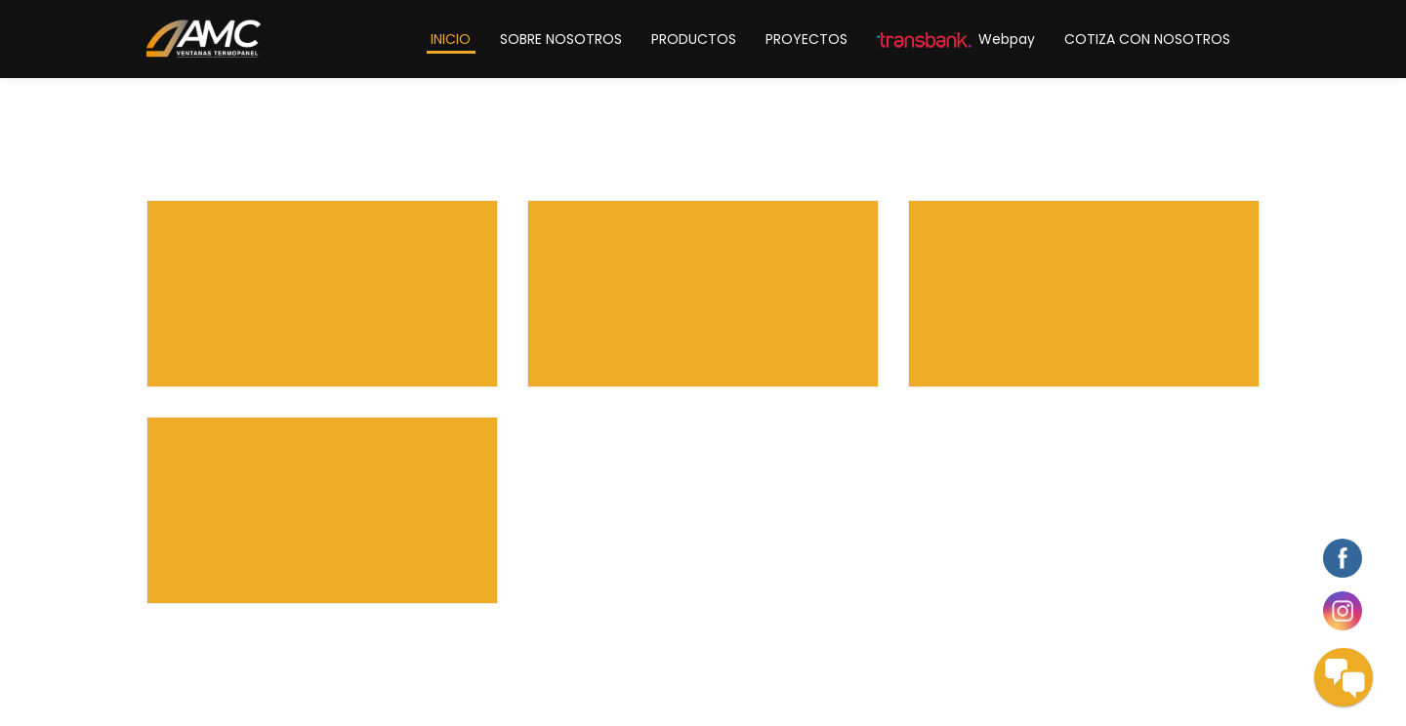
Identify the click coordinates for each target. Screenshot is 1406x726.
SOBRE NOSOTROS (561, 39)
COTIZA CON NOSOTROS (1147, 39)
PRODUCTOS (693, 39)
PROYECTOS (806, 39)
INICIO (451, 39)
